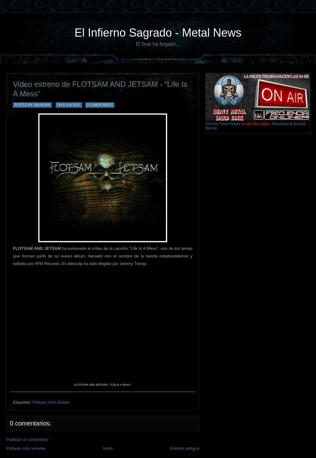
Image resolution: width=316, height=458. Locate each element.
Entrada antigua (184, 448)
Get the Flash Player (223, 124)
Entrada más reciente (26, 448)
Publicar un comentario (27, 439)
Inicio (107, 448)
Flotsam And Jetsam (51, 402)
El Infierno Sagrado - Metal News (158, 32)
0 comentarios (100, 105)
